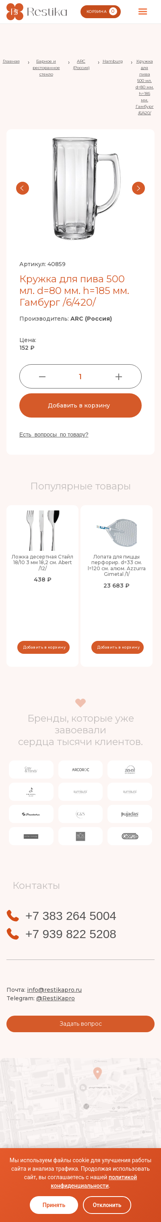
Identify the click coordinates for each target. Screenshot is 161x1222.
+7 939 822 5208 (70, 934)
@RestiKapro (55, 998)
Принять (54, 1205)
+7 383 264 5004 (70, 916)
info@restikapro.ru (54, 989)
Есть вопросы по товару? (54, 434)
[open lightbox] (80, 188)
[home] (36, 11)
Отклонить (107, 1205)
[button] (143, 11)
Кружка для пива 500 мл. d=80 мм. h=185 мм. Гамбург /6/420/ (145, 87)
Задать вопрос (81, 1023)
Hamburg (113, 61)
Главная (11, 61)
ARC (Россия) (81, 64)
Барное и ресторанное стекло (46, 68)
